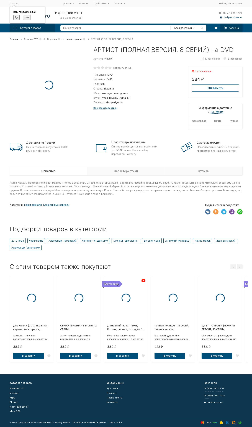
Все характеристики (105, 108)
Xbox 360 (15, 411)
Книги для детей (19, 406)
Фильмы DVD (31, 39)
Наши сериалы (74, 39)
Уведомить (215, 88)
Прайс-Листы (101, 3)
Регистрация (235, 3)
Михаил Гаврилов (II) (125, 240)
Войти (222, 3)
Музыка (14, 393)
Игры (12, 397)
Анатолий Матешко (177, 240)
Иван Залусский (225, 240)
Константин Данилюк (95, 240)
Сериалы (52, 39)
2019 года (17, 240)
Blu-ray (14, 402)
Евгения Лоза (152, 240)
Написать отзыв (122, 68)
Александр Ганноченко (25, 247)
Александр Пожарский (62, 240)
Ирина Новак (202, 240)
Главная (14, 39)
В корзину (28, 355)
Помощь (84, 3)
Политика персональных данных (89, 422)
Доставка (68, 3)
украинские (36, 240)
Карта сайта (116, 422)
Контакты (120, 3)
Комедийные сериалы (56, 204)
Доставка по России (40, 142)
